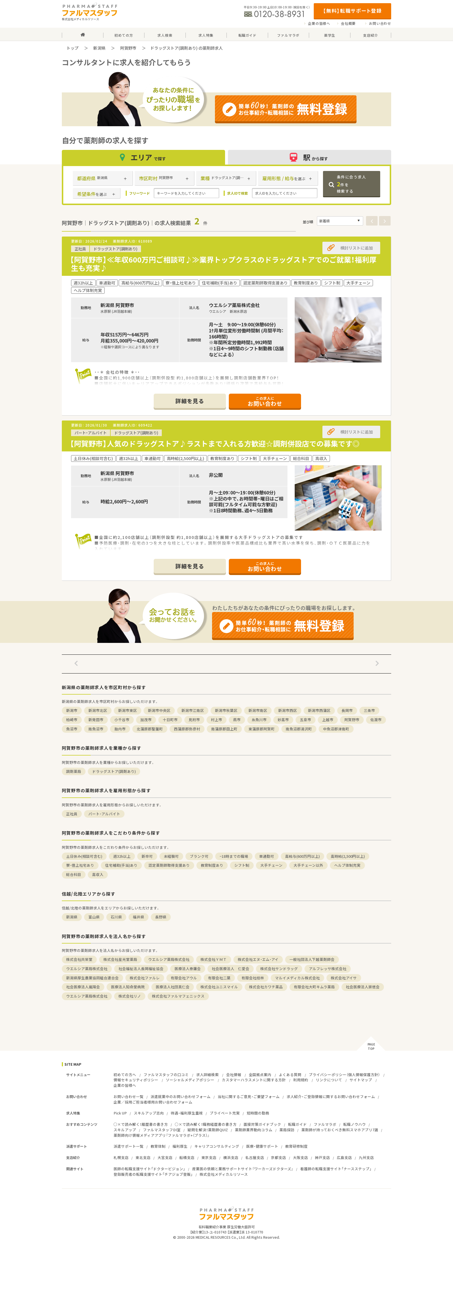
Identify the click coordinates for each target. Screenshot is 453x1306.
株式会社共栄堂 (79, 959)
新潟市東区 (127, 710)
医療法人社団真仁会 (173, 986)
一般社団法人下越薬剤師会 (312, 959)
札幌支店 (121, 1157)
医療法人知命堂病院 (128, 986)
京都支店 (278, 1157)
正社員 (71, 813)
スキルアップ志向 (149, 1113)
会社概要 (348, 23)
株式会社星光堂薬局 (120, 959)
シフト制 (241, 865)
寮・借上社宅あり (80, 865)
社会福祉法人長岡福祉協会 (141, 968)
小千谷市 (121, 719)
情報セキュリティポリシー (136, 1079)
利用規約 (300, 1079)
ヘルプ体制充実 (347, 865)
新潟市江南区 (192, 710)
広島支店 (344, 1157)
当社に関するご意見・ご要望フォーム (249, 1096)
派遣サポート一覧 (129, 1146)
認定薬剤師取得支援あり (169, 865)
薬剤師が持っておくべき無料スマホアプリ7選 (339, 1129)
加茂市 (146, 719)
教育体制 (158, 1146)
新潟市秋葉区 (226, 710)
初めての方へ (125, 1074)
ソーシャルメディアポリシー (190, 1079)
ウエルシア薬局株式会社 (169, 959)
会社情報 (233, 1074)
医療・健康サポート (262, 1146)
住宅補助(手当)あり (121, 865)
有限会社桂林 (253, 978)
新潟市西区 (287, 710)
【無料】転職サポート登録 (352, 10)
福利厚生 (179, 1146)
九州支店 (366, 1157)
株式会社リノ (129, 996)
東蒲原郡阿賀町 (261, 729)
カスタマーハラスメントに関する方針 (254, 1079)
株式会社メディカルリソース (224, 1174)
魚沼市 (71, 729)
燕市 (237, 719)
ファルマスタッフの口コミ (166, 1074)
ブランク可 (199, 856)
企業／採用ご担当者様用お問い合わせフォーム (153, 1102)
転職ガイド (297, 1124)
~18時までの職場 (234, 856)
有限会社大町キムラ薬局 (314, 986)
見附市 (194, 719)
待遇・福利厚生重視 (187, 1113)
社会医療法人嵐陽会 (83, 986)
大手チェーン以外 (308, 865)
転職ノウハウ (354, 1124)
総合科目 (73, 874)
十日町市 (170, 719)
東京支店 (208, 1157)
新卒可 (147, 856)
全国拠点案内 (260, 1074)
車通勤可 (266, 856)
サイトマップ (361, 1079)
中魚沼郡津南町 (336, 729)
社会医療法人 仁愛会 (230, 968)
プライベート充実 (225, 1113)
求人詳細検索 (207, 1074)
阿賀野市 (128, 48)
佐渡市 (376, 719)
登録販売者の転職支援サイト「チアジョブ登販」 (153, 1174)
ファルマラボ (325, 1124)
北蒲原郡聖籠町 (150, 729)
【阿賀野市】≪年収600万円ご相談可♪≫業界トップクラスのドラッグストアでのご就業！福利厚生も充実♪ (223, 263)
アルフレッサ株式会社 (327, 968)
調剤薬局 (73, 771)
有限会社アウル (184, 978)
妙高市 (283, 719)
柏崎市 (71, 719)
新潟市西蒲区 (319, 710)
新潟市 (71, 710)
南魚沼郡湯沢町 (299, 729)
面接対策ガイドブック (262, 1124)
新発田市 (95, 719)
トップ (72, 48)
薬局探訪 (286, 1129)
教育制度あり (212, 865)
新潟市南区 (257, 710)
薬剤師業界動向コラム (253, 1129)
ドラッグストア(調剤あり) (114, 771)
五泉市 (305, 719)
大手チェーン (271, 865)
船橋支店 (186, 1157)
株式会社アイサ (344, 978)
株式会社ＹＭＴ (213, 959)
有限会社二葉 (219, 978)
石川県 (116, 917)
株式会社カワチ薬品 (266, 986)
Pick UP (120, 1113)
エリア (143, 157)
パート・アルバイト (104, 813)
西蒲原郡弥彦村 (187, 729)
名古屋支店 (254, 1157)
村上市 (216, 719)
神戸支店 (322, 1157)
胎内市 (120, 729)
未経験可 (171, 856)
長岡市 (347, 710)
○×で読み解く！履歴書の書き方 (141, 1124)
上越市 (327, 719)
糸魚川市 (259, 719)
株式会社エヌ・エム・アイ (258, 959)
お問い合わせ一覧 (129, 1096)
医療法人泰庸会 (187, 968)
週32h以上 (122, 856)
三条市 (369, 710)
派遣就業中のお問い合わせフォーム (181, 1096)
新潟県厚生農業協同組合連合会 (92, 978)
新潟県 (99, 48)
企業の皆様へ (319, 23)
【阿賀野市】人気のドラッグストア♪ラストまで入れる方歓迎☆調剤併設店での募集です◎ (215, 443)
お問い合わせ (380, 23)
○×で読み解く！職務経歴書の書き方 (206, 1124)
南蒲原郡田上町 (224, 729)
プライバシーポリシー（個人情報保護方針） (344, 1074)
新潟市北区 (97, 710)
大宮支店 (164, 1157)
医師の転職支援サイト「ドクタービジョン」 (149, 1168)
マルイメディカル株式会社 (297, 978)
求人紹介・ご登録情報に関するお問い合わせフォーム (331, 1096)
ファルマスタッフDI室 (162, 1129)
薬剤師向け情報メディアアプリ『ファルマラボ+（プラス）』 (161, 1135)
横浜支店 (230, 1157)
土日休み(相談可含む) (84, 856)
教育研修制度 (296, 1146)
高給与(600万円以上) (302, 856)
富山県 (94, 917)
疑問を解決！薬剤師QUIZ (207, 1129)
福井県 (138, 917)
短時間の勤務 (258, 1113)
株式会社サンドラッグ (279, 968)
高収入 (97, 874)
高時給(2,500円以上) (348, 856)
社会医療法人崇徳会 (363, 986)
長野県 (160, 917)
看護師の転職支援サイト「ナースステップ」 (336, 1168)
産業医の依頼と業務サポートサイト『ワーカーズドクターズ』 (242, 1168)
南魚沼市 (95, 729)
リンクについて (329, 1079)
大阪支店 (300, 1157)
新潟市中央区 (159, 710)
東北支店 (143, 1157)
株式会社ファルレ (145, 978)
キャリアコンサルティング (216, 1146)
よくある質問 (290, 1074)
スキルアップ (125, 1129)
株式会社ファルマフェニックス (178, 996)
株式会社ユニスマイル (219, 986)
